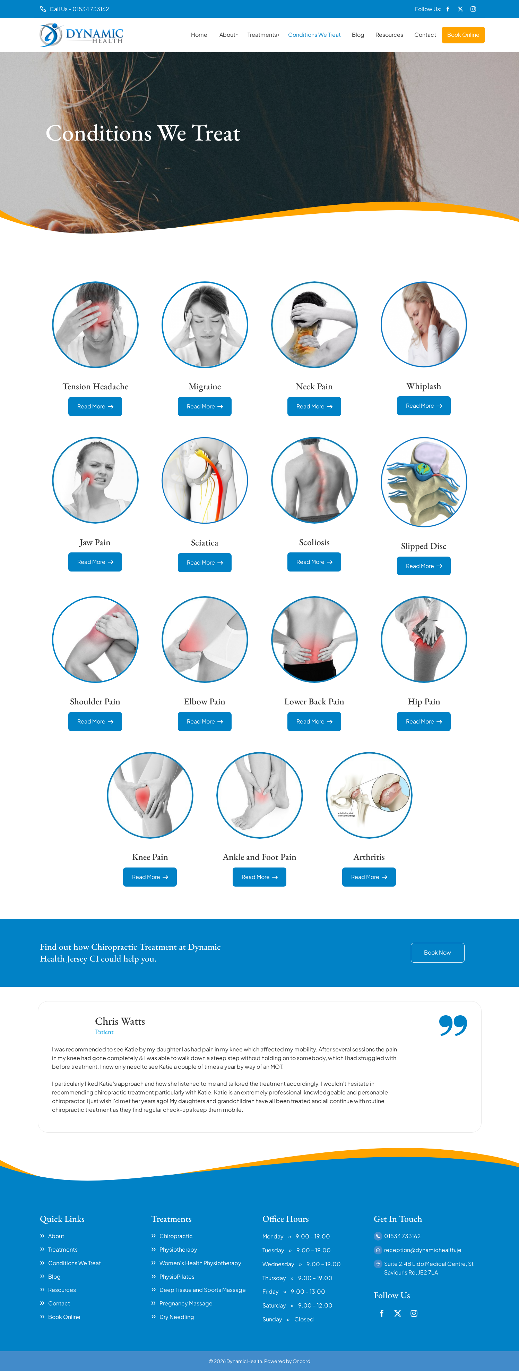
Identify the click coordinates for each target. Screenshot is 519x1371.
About (227, 34)
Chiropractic (176, 1235)
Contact (425, 34)
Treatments (262, 34)
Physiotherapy (178, 1249)
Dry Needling (176, 1316)
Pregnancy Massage (186, 1303)
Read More (95, 401)
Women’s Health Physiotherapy (200, 1263)
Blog (358, 34)
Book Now (424, 946)
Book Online (463, 34)
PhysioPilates (176, 1276)
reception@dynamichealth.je (422, 1249)
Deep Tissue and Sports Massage (202, 1289)
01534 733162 (402, 1235)
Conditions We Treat (314, 34)
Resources (389, 34)
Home (199, 34)
